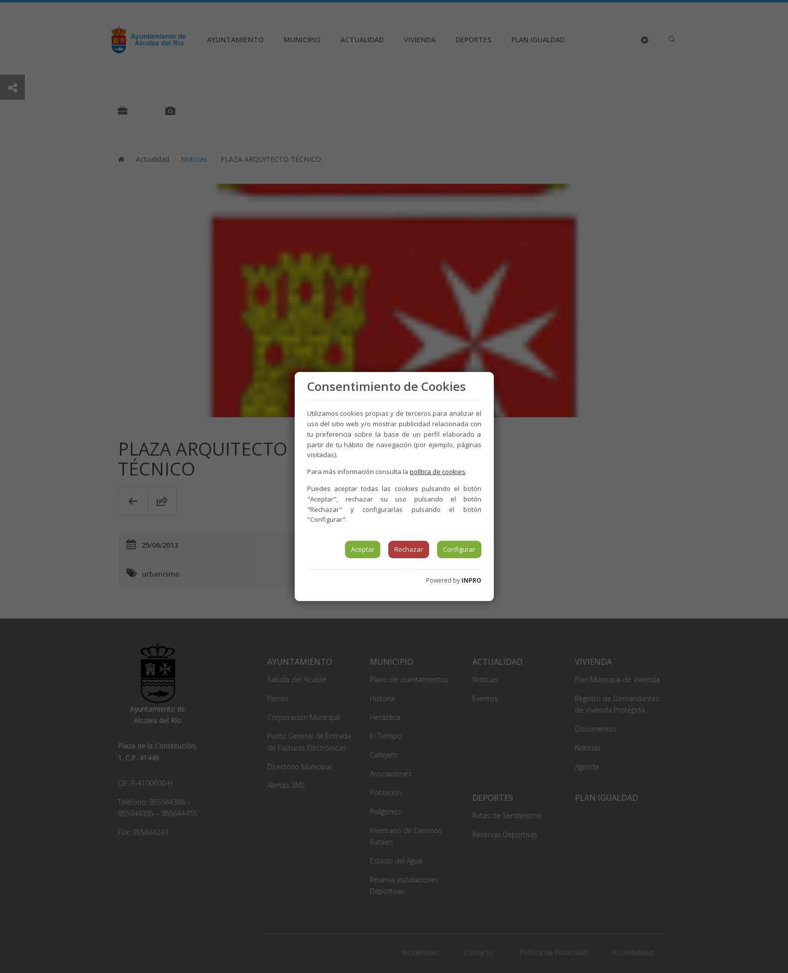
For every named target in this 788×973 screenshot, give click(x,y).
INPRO (471, 580)
